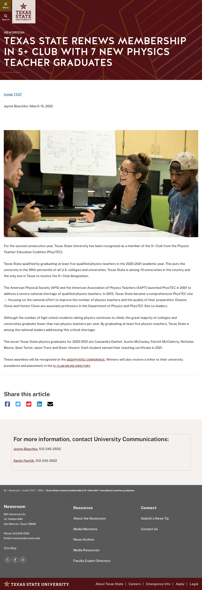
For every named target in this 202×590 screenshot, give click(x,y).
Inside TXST (13, 94)
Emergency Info (158, 584)
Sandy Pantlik (23, 461)
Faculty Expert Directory (91, 561)
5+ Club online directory (71, 365)
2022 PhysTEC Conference (86, 359)
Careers (135, 584)
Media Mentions (85, 529)
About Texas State (109, 584)
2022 (40, 490)
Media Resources (86, 550)
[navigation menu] (5, 5)
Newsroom (14, 32)
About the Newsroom (89, 518)
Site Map (10, 548)
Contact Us (149, 529)
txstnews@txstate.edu (26, 538)
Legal (194, 584)
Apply (180, 584)
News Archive (83, 539)
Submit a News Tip (155, 518)
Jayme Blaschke (25, 449)
